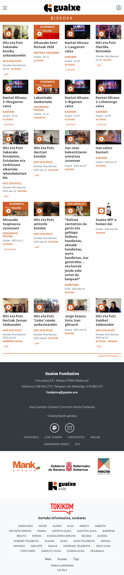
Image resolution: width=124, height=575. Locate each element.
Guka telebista (84, 541)
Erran (36, 535)
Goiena (102, 535)
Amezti (84, 525)
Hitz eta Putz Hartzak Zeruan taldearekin (15, 320)
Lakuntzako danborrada (43, 99)
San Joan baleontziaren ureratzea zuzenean (76, 154)
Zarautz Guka (51, 550)
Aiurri (57, 525)
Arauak (95, 437)
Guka (64, 541)
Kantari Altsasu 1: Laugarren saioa (77, 46)
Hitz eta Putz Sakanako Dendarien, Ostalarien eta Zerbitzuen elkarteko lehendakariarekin (15, 163)
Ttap (76, 559)
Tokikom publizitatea (61, 565)
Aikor (43, 525)
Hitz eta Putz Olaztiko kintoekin (106, 46)
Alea (70, 525)
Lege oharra (53, 437)
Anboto (100, 525)
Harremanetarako (56, 444)
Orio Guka (103, 546)
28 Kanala (97, 550)
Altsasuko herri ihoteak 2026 (45, 44)
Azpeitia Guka (61, 530)
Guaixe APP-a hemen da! (106, 221)
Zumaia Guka (76, 550)
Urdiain (112, 341)
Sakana (22, 191)
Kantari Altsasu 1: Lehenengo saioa (107, 101)
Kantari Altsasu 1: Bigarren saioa (77, 101)
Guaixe (49, 541)
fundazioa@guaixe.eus (62, 392)
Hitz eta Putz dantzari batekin (44, 152)
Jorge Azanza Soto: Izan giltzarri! (75, 320)
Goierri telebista (26, 541)
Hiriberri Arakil (13, 341)
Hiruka (105, 541)
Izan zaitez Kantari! (104, 150)
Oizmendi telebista (76, 546)
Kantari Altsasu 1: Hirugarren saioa (14, 101)
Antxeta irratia (20, 530)
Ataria (41, 530)
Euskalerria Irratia (61, 535)
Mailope (36, 546)
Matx (48, 559)
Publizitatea (76, 437)
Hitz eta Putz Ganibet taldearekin (106, 320)
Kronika (19, 546)
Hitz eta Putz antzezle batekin (44, 223)
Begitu (21, 535)
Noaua (52, 546)
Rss (77, 444)
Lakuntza (40, 117)
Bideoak (62, 18)
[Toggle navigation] (5, 8)
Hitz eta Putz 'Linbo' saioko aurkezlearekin (45, 320)
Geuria (86, 535)
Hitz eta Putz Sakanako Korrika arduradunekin (14, 48)
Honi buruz (31, 437)
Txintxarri (27, 550)
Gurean (62, 559)
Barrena (109, 530)
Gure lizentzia (37, 407)
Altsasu (16, 69)
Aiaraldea (25, 525)
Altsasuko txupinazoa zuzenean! (11, 223)
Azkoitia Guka (87, 530)
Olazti (107, 60)
